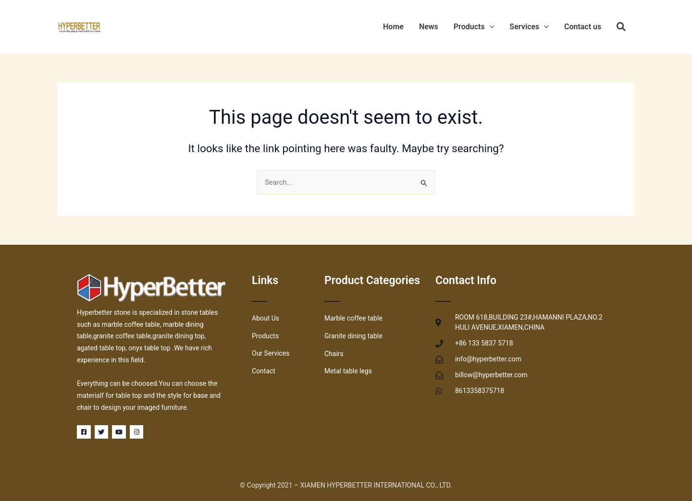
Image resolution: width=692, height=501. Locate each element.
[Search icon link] (622, 28)
